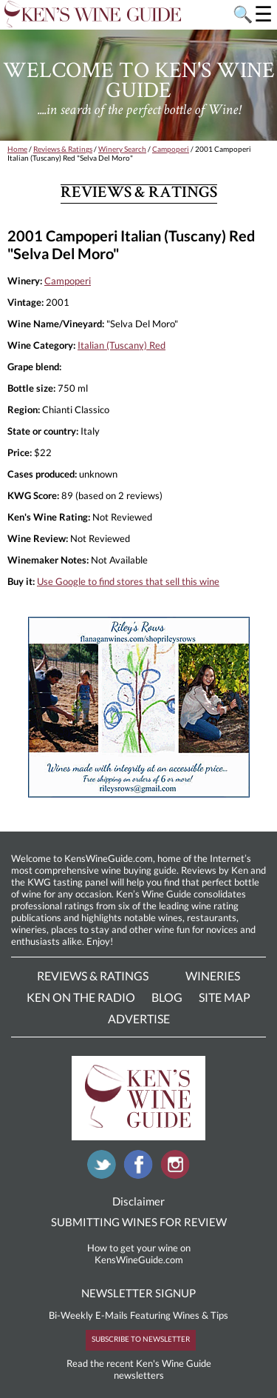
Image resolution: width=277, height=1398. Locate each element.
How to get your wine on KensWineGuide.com (139, 1253)
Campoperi (170, 148)
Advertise (139, 1018)
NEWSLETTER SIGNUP (138, 1293)
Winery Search (122, 148)
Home (17, 148)
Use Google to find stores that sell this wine (128, 581)
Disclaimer (138, 1201)
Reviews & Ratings (62, 148)
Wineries (212, 976)
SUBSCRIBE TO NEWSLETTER (141, 1338)
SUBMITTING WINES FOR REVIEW (139, 1221)
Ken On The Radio (81, 997)
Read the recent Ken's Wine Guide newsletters (138, 1369)
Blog (166, 997)
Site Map (224, 997)
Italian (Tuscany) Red (121, 345)
